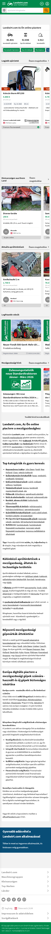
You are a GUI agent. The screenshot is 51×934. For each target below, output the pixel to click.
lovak (39, 587)
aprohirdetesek (27, 50)
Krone (26, 652)
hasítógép (17, 484)
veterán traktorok (26, 472)
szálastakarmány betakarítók (14, 579)
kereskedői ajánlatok (11, 50)
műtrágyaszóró (35, 506)
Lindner (36, 646)
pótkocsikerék (11, 503)
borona (26, 488)
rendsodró (42, 475)
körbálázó (19, 478)
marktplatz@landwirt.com (21, 931)
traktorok (43, 576)
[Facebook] (14, 899)
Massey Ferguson (33, 649)
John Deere (29, 469)
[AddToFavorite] (37, 69)
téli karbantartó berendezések (33, 521)
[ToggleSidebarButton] (4, 4)
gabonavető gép (40, 497)
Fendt (37, 469)
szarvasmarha (30, 587)
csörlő (30, 481)
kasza (34, 475)
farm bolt (30, 579)
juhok (44, 587)
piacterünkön (17, 446)
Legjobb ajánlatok (10, 60)
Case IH (43, 646)
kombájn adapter (12, 515)
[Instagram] (9, 899)
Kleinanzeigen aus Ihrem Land (13, 179)
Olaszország (16, 702)
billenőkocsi (20, 494)
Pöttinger (34, 652)
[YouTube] (3, 899)
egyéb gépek (18, 608)
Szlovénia (38, 702)
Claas (15, 472)
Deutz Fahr (14, 652)
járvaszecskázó (26, 515)
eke (25, 491)
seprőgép (16, 521)
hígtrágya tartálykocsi (15, 509)
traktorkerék (33, 500)
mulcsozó (29, 497)
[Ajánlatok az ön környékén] (4, 10)
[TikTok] (19, 899)
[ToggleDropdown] (25, 872)
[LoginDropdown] (47, 4)
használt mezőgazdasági (12, 437)
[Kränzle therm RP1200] (21, 97)
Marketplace (40, 50)
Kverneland (43, 652)
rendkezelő (10, 478)
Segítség (7, 908)
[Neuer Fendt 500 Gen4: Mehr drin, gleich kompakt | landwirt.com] (21, 337)
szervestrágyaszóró (32, 509)
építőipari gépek (31, 576)
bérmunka (35, 593)
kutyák (5, 590)
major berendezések (11, 605)
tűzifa (9, 582)
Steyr (15, 646)
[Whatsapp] (24, 899)
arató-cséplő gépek (39, 512)
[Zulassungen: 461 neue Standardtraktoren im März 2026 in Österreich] (21, 390)
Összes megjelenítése (39, 60)
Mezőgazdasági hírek (11, 362)
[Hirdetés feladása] (42, 4)
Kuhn (21, 652)
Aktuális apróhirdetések (13, 246)
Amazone (6, 655)
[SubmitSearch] (46, 10)
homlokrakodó (22, 525)
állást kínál (7, 593)
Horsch (18, 655)
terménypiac (40, 579)
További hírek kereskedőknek (37, 417)
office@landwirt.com (11, 816)
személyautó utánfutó (34, 494)
